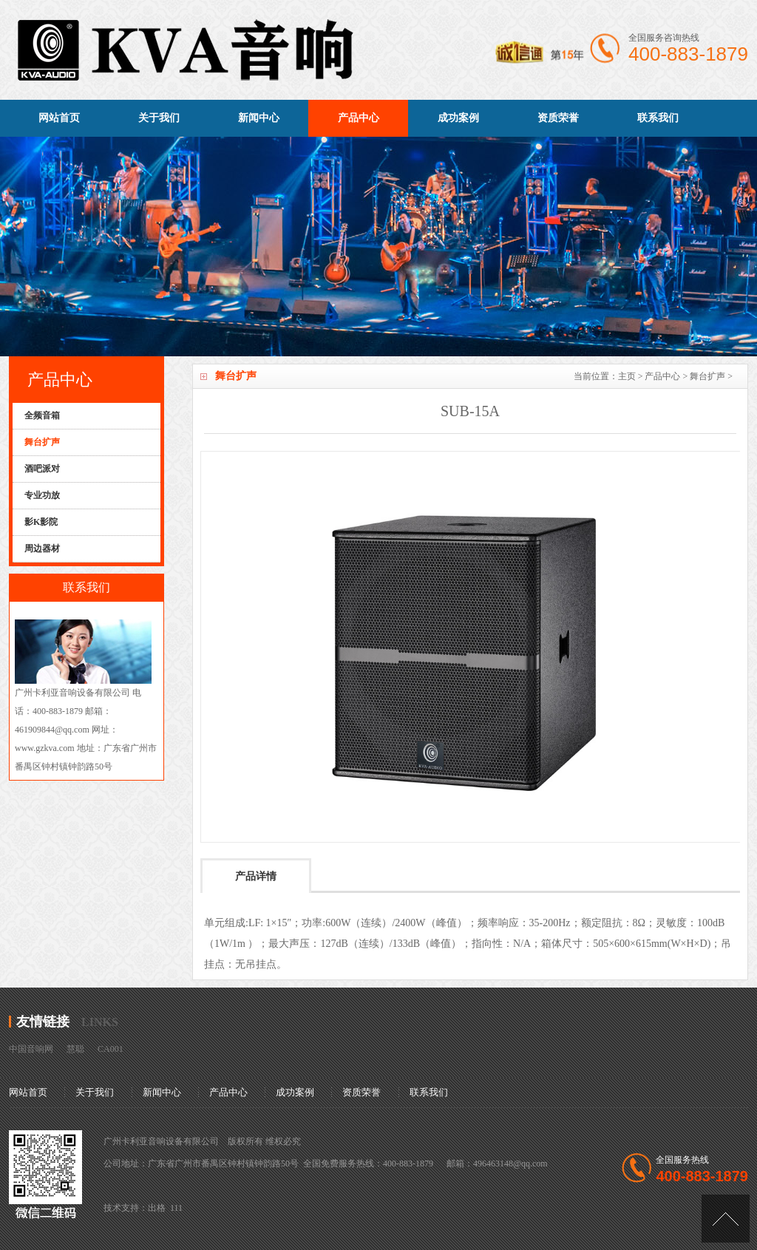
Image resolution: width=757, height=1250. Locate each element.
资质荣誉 (558, 117)
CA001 (110, 1049)
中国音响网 (31, 1049)
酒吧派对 (42, 468)
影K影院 (41, 522)
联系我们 (658, 117)
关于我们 (159, 117)
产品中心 (358, 117)
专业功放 (42, 495)
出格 (157, 1208)
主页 (627, 376)
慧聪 (75, 1049)
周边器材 (42, 548)
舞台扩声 (707, 376)
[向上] (726, 1219)
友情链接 (42, 1021)
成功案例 (458, 117)
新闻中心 (258, 117)
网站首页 (59, 117)
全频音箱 (42, 415)
